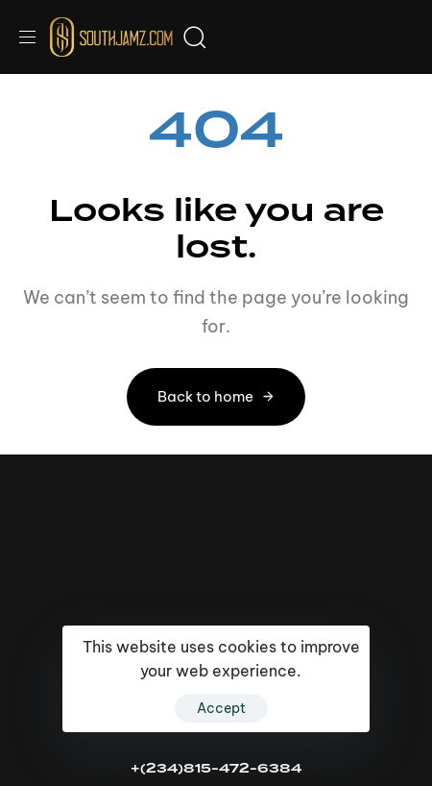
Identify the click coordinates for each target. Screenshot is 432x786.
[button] (34, 37)
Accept (221, 708)
